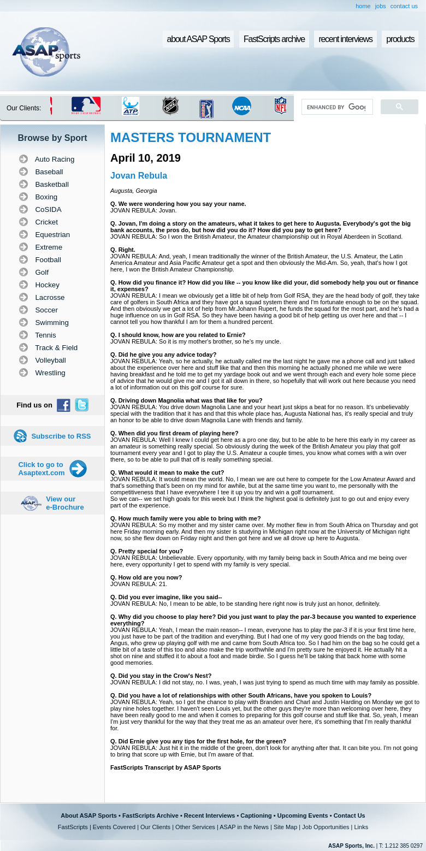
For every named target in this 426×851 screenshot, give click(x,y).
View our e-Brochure (65, 503)
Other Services (195, 827)
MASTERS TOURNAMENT (190, 137)
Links (361, 827)
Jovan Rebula (138, 175)
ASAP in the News (244, 827)
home (363, 6)
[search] (336, 107)
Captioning (255, 815)
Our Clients (155, 827)
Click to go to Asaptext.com (41, 468)
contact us (404, 6)
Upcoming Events (302, 815)
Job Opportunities (325, 827)
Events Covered (114, 827)
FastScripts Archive (150, 815)
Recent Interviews (209, 815)
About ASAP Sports (89, 815)
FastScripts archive (274, 39)
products (400, 39)
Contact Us (349, 815)
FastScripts (73, 827)
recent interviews (345, 39)
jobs (380, 6)
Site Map (285, 827)
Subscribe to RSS (61, 436)
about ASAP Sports (198, 39)
